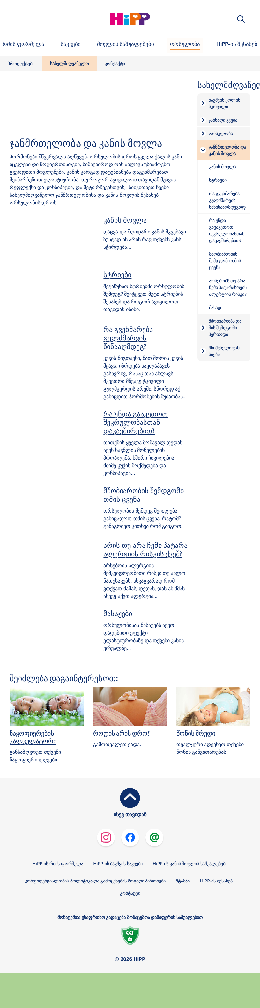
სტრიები (117, 274)
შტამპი (183, 881)
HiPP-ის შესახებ (216, 881)
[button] (241, 19)
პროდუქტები (21, 63)
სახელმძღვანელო (69, 63)
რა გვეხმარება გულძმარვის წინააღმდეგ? (128, 338)
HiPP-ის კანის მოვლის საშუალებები (190, 863)
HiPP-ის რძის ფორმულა (58, 863)
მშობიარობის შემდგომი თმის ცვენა (143, 495)
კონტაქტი (115, 63)
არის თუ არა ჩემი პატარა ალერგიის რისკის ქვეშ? (145, 549)
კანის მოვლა (125, 220)
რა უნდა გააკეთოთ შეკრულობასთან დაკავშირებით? (135, 422)
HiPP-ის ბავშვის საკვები (118, 863)
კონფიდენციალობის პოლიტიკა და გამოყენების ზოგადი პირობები (95, 881)
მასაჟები (117, 613)
